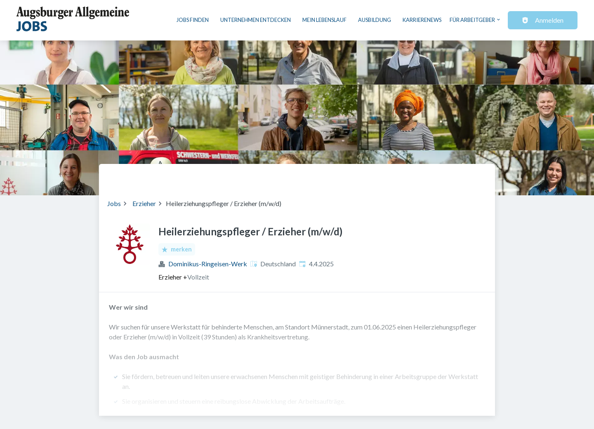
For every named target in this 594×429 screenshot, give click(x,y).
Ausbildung (374, 20)
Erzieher (144, 203)
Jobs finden (193, 20)
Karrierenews (422, 20)
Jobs (114, 203)
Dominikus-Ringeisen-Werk (207, 264)
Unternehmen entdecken (255, 20)
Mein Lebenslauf (324, 20)
